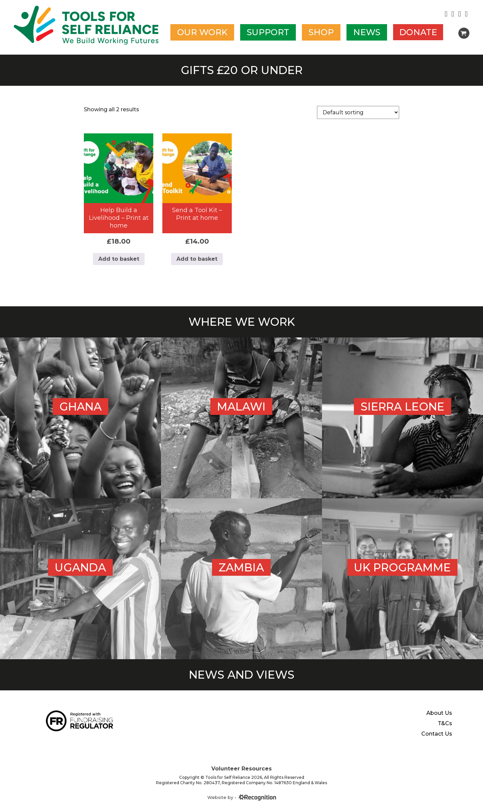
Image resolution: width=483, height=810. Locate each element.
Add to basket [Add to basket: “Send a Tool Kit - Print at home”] (196, 259)
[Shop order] (358, 112)
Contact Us (436, 734)
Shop (321, 32)
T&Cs (445, 723)
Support (268, 32)
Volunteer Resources (241, 768)
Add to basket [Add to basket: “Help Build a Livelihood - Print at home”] (118, 259)
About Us (439, 713)
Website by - (241, 797)
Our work (202, 32)
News (366, 32)
